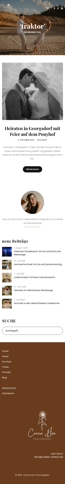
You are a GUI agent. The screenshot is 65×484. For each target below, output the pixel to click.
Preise (5, 367)
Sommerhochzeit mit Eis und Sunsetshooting (38, 264)
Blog (4, 377)
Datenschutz (9, 388)
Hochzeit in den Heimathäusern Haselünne (36, 303)
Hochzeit (42, 140)
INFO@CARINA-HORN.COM (48, 457)
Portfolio (6, 361)
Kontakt (6, 372)
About (5, 356)
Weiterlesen (32, 169)
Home (5, 351)
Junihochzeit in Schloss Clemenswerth (34, 277)
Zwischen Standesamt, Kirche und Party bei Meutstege (37, 253)
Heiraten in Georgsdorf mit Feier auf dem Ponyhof (32, 131)
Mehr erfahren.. (32, 226)
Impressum (8, 393)
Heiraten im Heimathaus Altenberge (33, 290)
